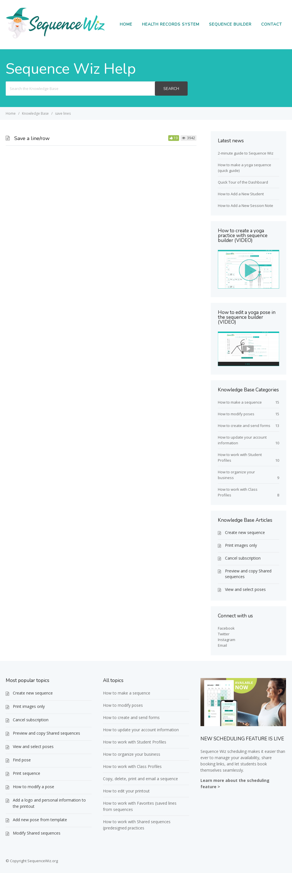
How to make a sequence (240, 402)
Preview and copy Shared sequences (248, 573)
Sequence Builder (230, 24)
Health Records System (170, 24)
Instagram (226, 639)
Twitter (224, 633)
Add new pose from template (40, 819)
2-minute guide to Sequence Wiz (245, 153)
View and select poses (245, 589)
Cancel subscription (243, 558)
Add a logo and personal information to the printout (49, 803)
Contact (271, 24)
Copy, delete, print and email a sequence (140, 778)
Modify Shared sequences (36, 833)
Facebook (226, 628)
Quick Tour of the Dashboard (243, 182)
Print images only (241, 545)
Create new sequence (245, 532)
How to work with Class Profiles (132, 766)
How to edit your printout (126, 791)
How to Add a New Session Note (245, 205)
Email (222, 645)
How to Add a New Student (241, 193)
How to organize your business (131, 754)
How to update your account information (141, 729)
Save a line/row (32, 138)
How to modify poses (236, 413)
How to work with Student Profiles (134, 742)
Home (126, 24)
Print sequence (26, 773)
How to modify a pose (33, 786)
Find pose (22, 760)
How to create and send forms (244, 425)
